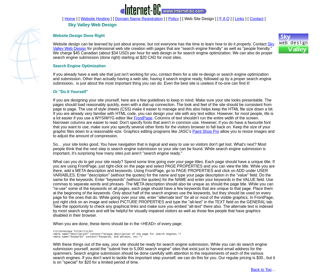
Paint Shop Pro (205, 131)
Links (239, 19)
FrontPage (143, 118)
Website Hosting (95, 19)
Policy (173, 19)
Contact (256, 19)
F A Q (224, 19)
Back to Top (261, 272)
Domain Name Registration (139, 19)
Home (70, 19)
